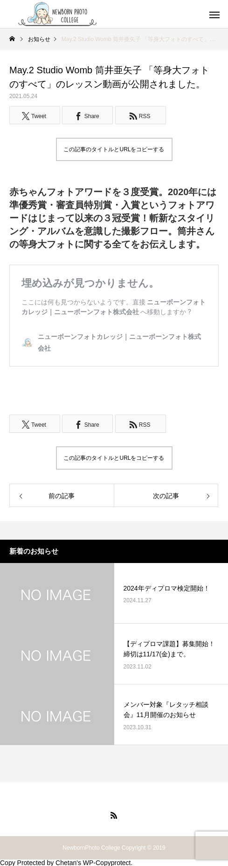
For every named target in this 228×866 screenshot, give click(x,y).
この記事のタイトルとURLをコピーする (113, 149)
